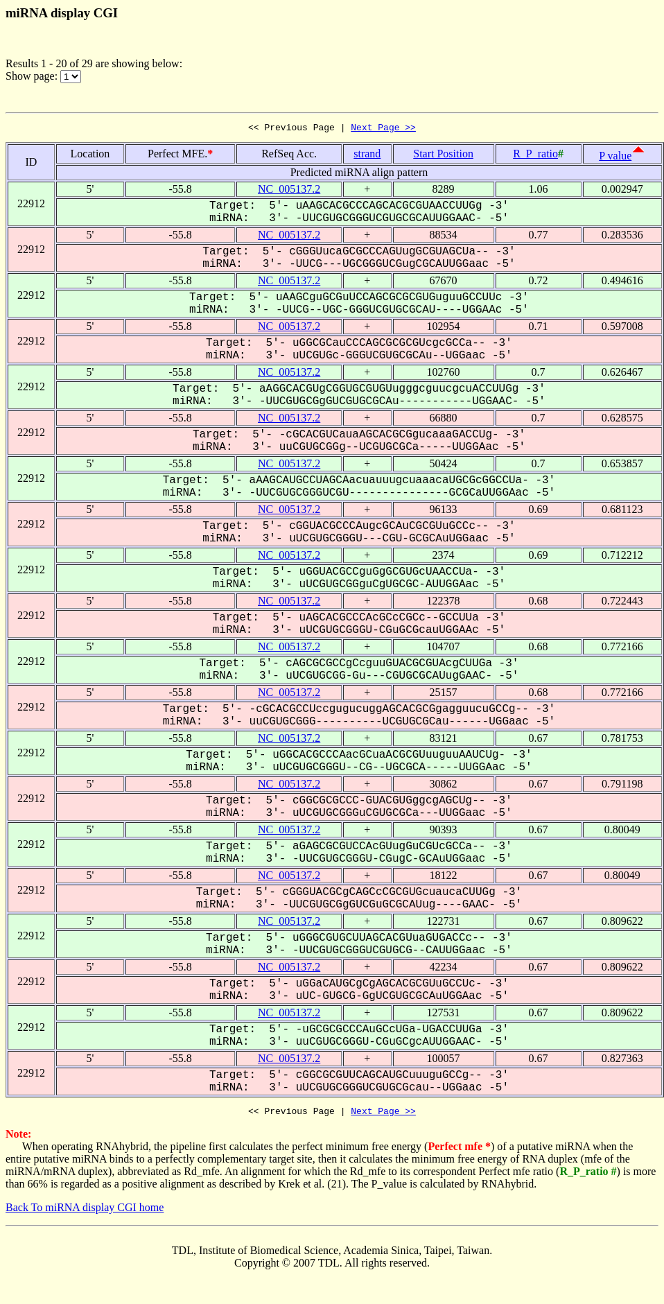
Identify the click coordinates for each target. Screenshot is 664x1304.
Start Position (443, 156)
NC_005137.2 (289, 191)
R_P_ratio (535, 156)
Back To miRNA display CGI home (85, 1211)
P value (615, 158)
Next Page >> (383, 129)
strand (367, 156)
